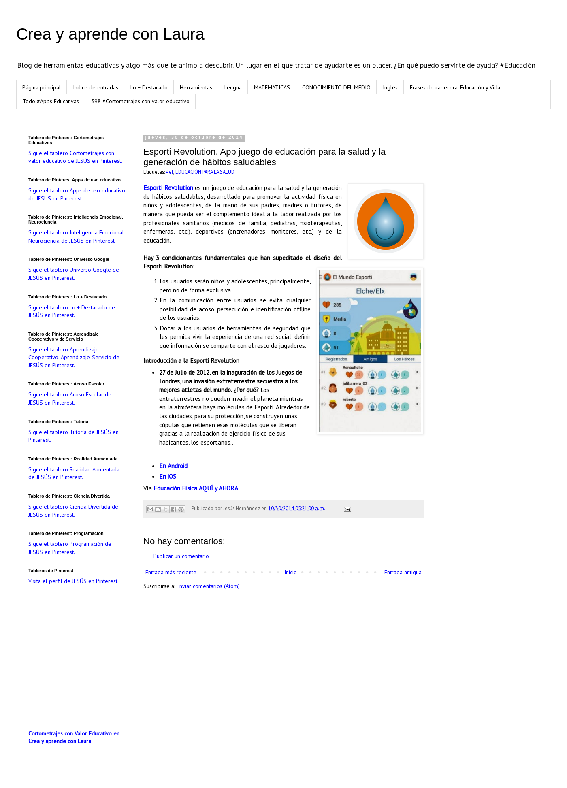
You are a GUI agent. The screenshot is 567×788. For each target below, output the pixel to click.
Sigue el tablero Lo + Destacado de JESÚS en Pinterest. (71, 311)
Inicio (290, 572)
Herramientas (196, 87)
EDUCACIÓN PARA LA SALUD (204, 171)
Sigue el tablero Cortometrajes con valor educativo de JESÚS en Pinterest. (75, 157)
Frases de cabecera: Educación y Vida (455, 87)
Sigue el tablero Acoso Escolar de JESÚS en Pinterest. (69, 398)
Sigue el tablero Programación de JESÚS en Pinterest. (69, 548)
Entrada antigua (403, 572)
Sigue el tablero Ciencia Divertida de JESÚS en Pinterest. (73, 510)
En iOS (167, 476)
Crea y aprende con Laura (110, 34)
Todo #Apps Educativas (51, 101)
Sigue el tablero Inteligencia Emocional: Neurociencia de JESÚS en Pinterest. (76, 236)
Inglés (390, 87)
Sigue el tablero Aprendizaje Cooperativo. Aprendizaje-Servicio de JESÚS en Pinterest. (73, 357)
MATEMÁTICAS (272, 87)
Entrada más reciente (170, 572)
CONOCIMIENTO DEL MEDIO (336, 87)
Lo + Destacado (149, 87)
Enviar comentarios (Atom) (208, 586)
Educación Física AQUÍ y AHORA (195, 488)
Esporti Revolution (168, 187)
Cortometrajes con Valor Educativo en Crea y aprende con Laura (73, 737)
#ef (169, 171)
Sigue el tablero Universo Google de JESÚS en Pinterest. (73, 273)
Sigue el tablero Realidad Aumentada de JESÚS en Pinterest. (73, 473)
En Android (173, 466)
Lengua (233, 87)
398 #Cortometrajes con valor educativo (140, 101)
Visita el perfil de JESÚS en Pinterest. (73, 581)
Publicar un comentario (181, 556)
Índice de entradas (95, 87)
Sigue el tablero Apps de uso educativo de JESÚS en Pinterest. (76, 194)
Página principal (41, 87)
